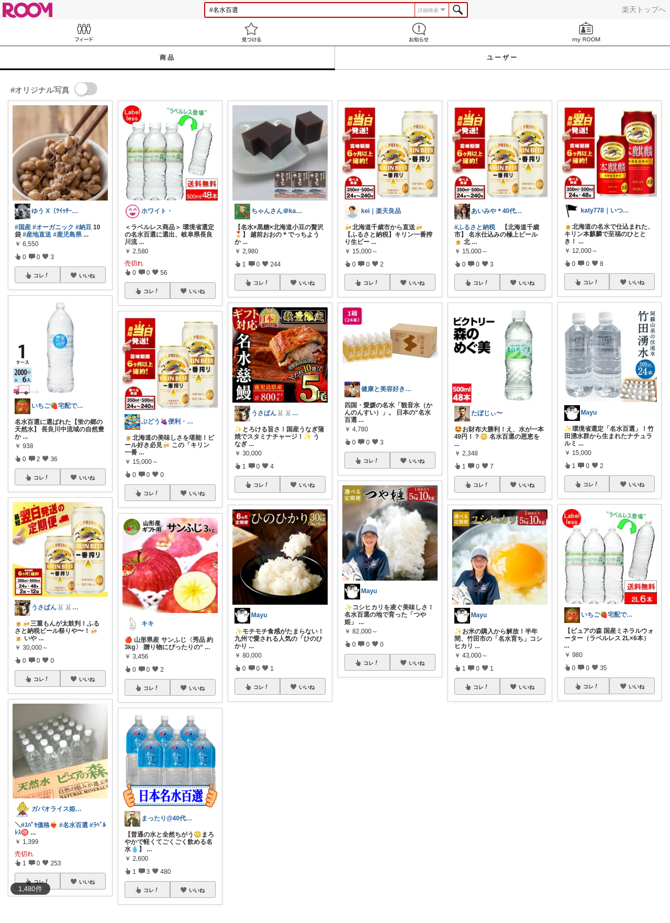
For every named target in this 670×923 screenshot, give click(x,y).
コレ (41, 275)
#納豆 (83, 227)
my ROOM (586, 32)
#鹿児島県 (67, 234)
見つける (251, 32)
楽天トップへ (644, 9)
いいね (87, 275)
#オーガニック (53, 227)
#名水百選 (73, 825)
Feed (84, 32)
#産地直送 (37, 234)
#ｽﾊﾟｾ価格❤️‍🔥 (39, 825)
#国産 (23, 227)
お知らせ (418, 32)
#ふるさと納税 (475, 227)
